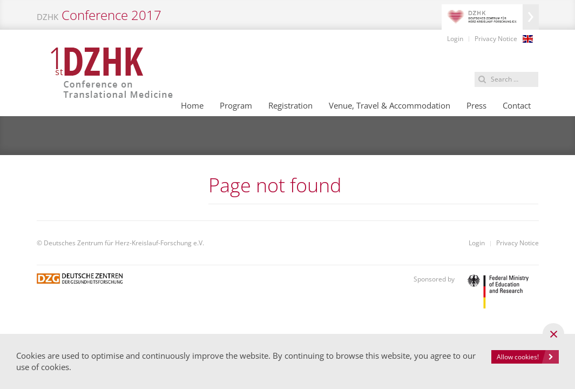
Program (236, 105)
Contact (517, 105)
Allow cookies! (518, 356)
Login (455, 38)
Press (476, 105)
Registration (290, 105)
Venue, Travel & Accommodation (389, 105)
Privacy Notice (496, 38)
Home (192, 105)
